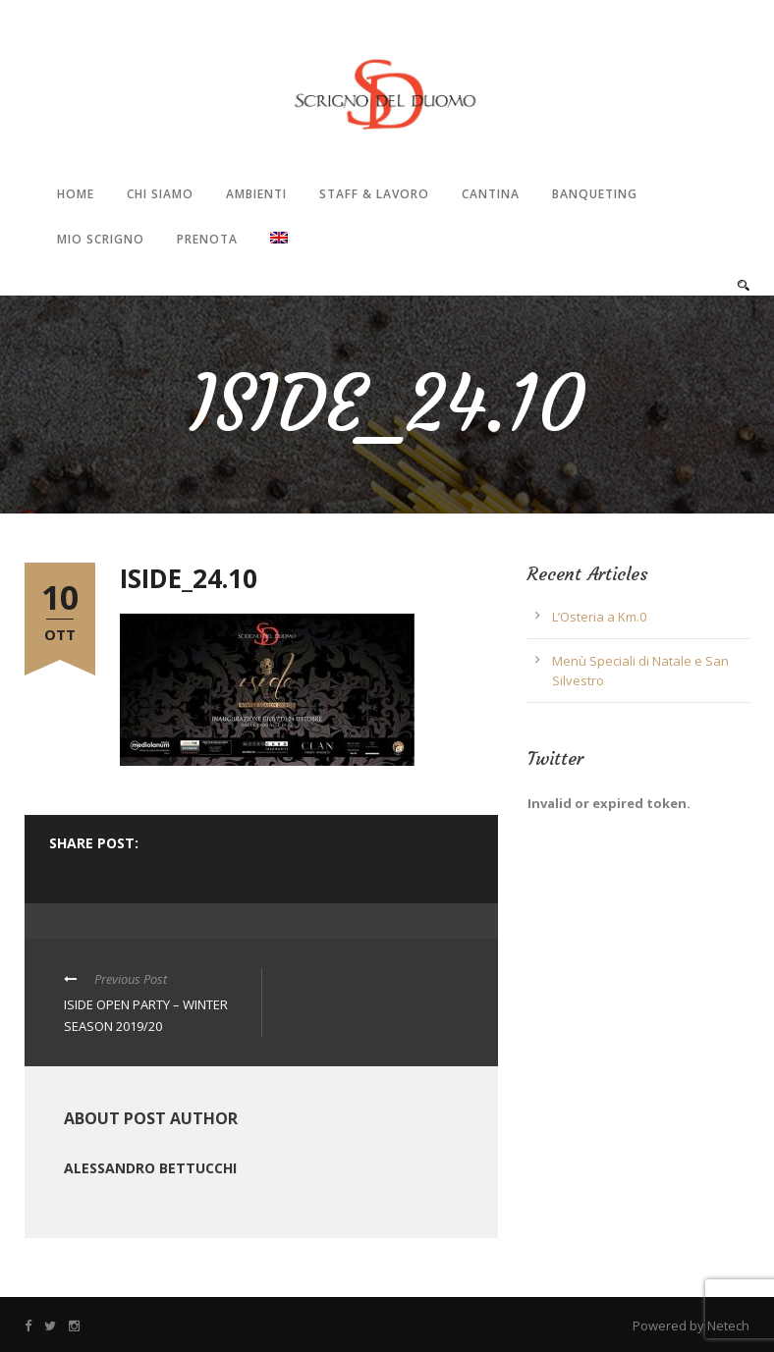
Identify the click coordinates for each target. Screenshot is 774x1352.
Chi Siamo (160, 194)
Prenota (207, 239)
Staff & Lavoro (374, 194)
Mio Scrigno (100, 239)
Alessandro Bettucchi (150, 1168)
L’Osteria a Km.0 (599, 616)
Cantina (491, 194)
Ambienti (256, 194)
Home (75, 194)
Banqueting (594, 194)
